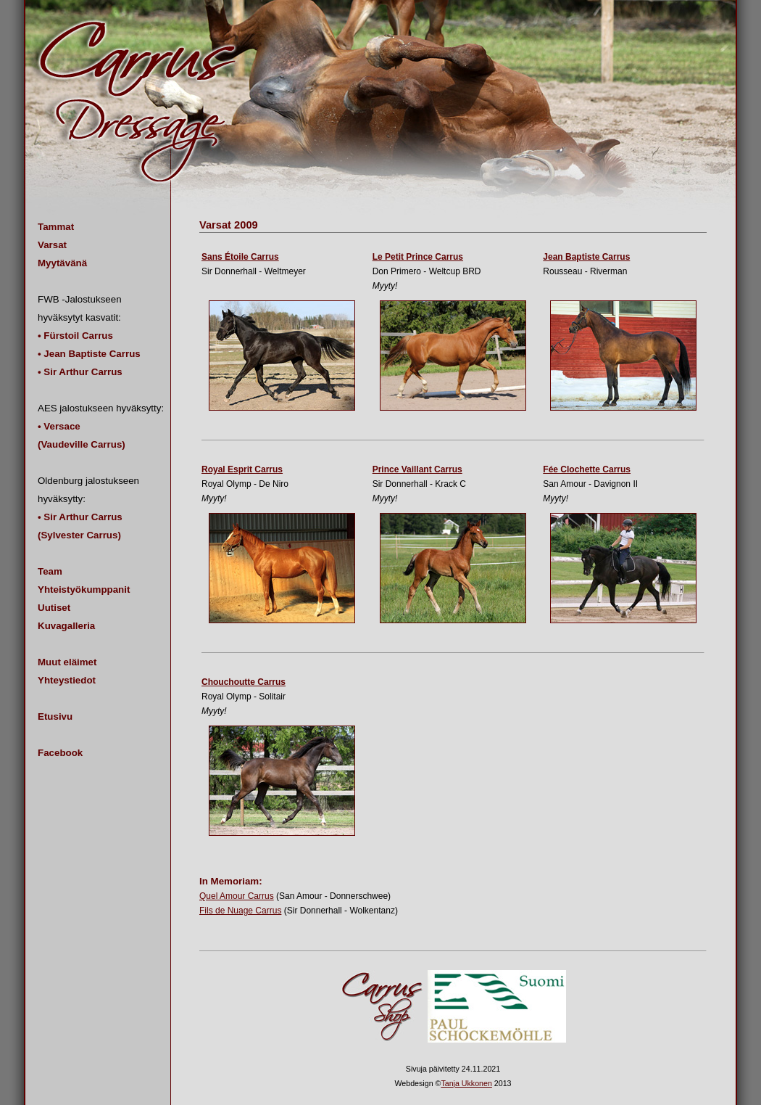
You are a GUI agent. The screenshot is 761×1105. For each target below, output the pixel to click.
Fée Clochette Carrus (587, 469)
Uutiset (54, 607)
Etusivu (55, 716)
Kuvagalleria (66, 625)
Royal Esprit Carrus (242, 469)
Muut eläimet (67, 662)
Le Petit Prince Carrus (418, 257)
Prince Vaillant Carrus (417, 469)
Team (50, 571)
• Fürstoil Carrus (75, 335)
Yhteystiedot (67, 680)
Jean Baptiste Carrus (586, 257)
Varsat (52, 244)
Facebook (60, 752)
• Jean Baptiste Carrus (89, 353)
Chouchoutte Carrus (243, 682)
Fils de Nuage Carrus (240, 910)
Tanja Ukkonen (466, 1083)
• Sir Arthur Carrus (80, 371)
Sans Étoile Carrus (240, 257)
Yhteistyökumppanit (84, 589)
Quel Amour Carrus (236, 896)
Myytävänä (62, 263)
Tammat (56, 226)
